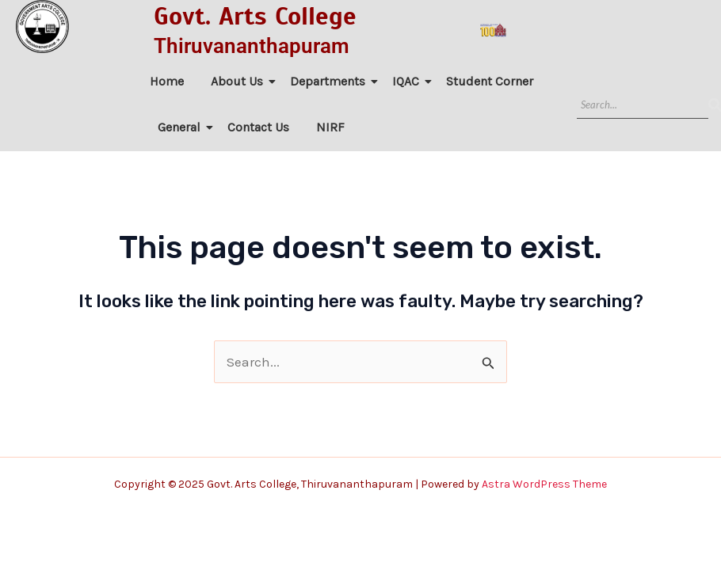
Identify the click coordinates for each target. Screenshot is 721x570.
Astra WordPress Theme (544, 484)
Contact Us (258, 127)
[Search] (642, 105)
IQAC (408, 81)
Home (167, 81)
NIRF (330, 127)
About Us (240, 81)
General (182, 127)
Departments (330, 81)
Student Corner (489, 81)
